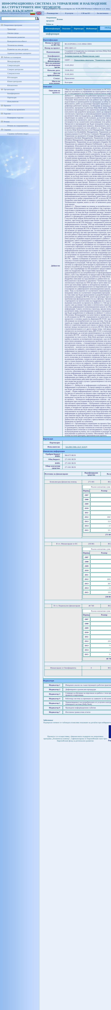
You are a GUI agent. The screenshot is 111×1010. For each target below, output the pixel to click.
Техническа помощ (15, 45)
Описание (66, 29)
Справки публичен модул (17, 134)
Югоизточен (12, 85)
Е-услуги (69, 13)
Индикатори (91, 29)
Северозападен (13, 65)
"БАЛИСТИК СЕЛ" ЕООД (76, 447)
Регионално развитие (16, 37)
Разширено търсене (15, 118)
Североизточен (13, 73)
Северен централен (15, 69)
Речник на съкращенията (17, 126)
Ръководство (52, 13)
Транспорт (11, 29)
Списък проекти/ (35, 13)
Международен (13, 61)
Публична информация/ (10, 13)
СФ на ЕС (85, 13)
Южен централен (14, 81)
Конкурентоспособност (17, 41)
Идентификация (52, 29)
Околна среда (13, 33)
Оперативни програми (13, 25)
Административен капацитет (19, 53)
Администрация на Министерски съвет (82, 56)
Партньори (11, 98)
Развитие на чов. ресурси (17, 49)
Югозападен (12, 77)
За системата (102, 13)
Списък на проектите (16, 110)
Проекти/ (24, 13)
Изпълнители (12, 102)
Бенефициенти (13, 93)
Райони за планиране (12, 57)
